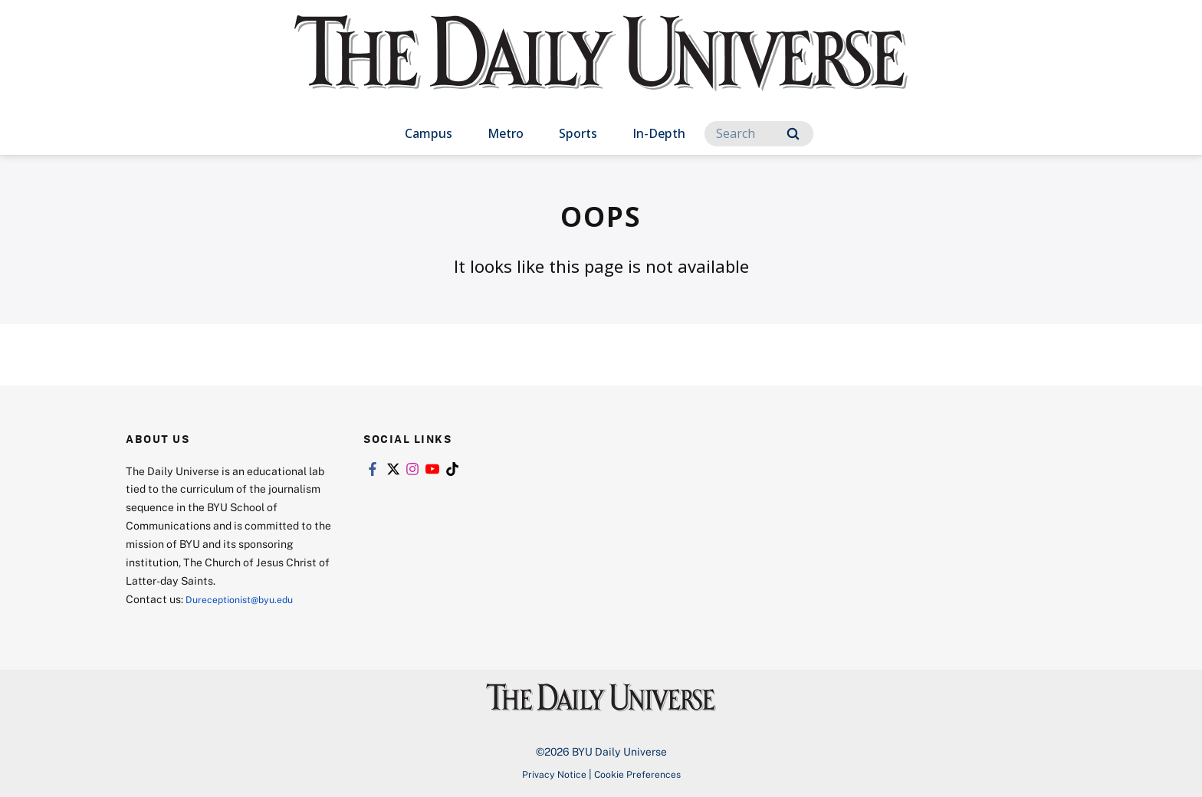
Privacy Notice (548, 773)
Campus (428, 133)
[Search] (759, 133)
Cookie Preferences (642, 773)
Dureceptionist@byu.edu (247, 598)
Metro (506, 133)
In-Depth (658, 133)
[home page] (601, 68)
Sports (578, 133)
